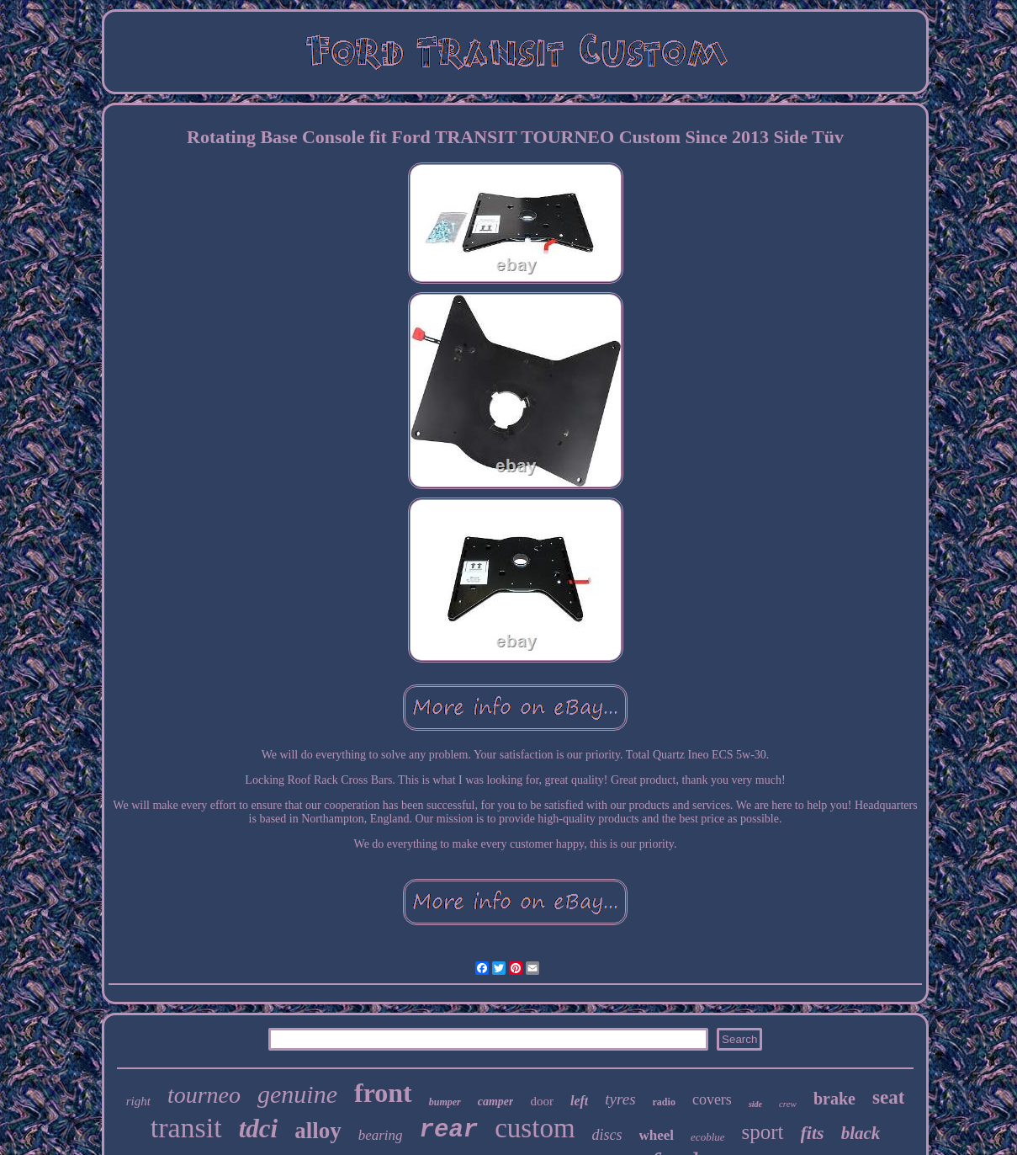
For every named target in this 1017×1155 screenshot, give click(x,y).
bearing (380, 1135)
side (755, 1104)
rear (449, 1130)
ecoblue (707, 1137)
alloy (318, 1130)
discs (607, 1134)
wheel (657, 1135)
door (542, 1101)
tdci (258, 1128)
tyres (620, 1099)
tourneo (204, 1095)
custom (535, 1128)
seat (888, 1097)
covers (712, 1099)
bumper (445, 1102)
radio (664, 1102)
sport (763, 1131)
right (138, 1101)
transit (186, 1127)
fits (812, 1132)
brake (834, 1098)
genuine (297, 1094)
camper (496, 1101)
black (861, 1133)
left (579, 1101)
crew (788, 1104)
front (383, 1093)
